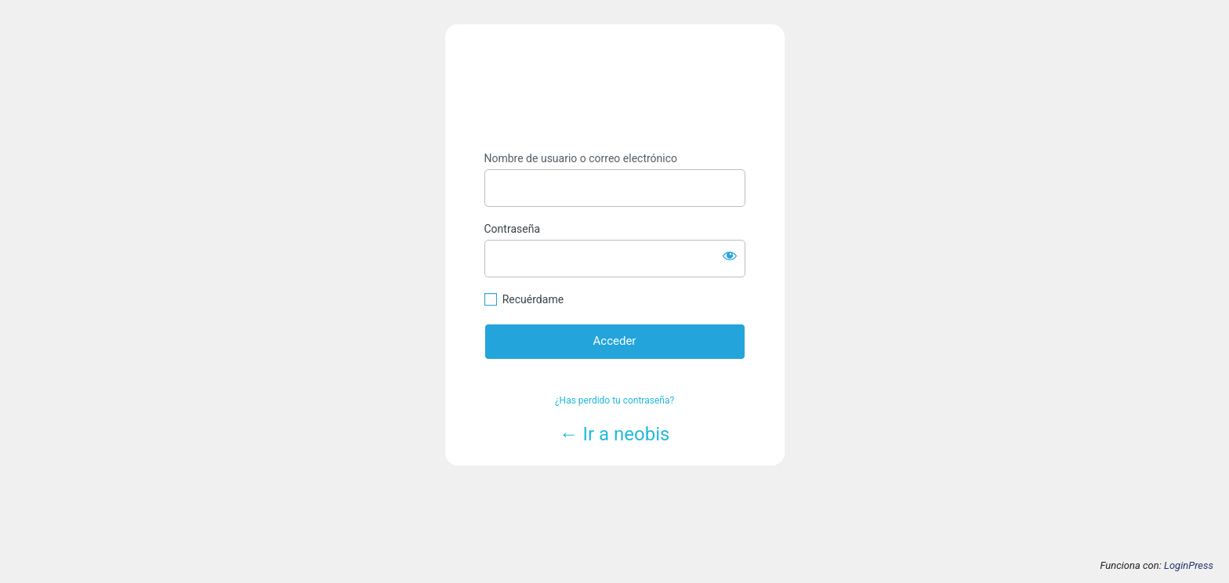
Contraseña (512, 229)
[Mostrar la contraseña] (729, 255)
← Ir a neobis (615, 434)
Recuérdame (533, 299)
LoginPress (1188, 565)
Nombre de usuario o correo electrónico (581, 158)
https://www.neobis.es (614, 88)
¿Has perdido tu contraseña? (614, 400)
